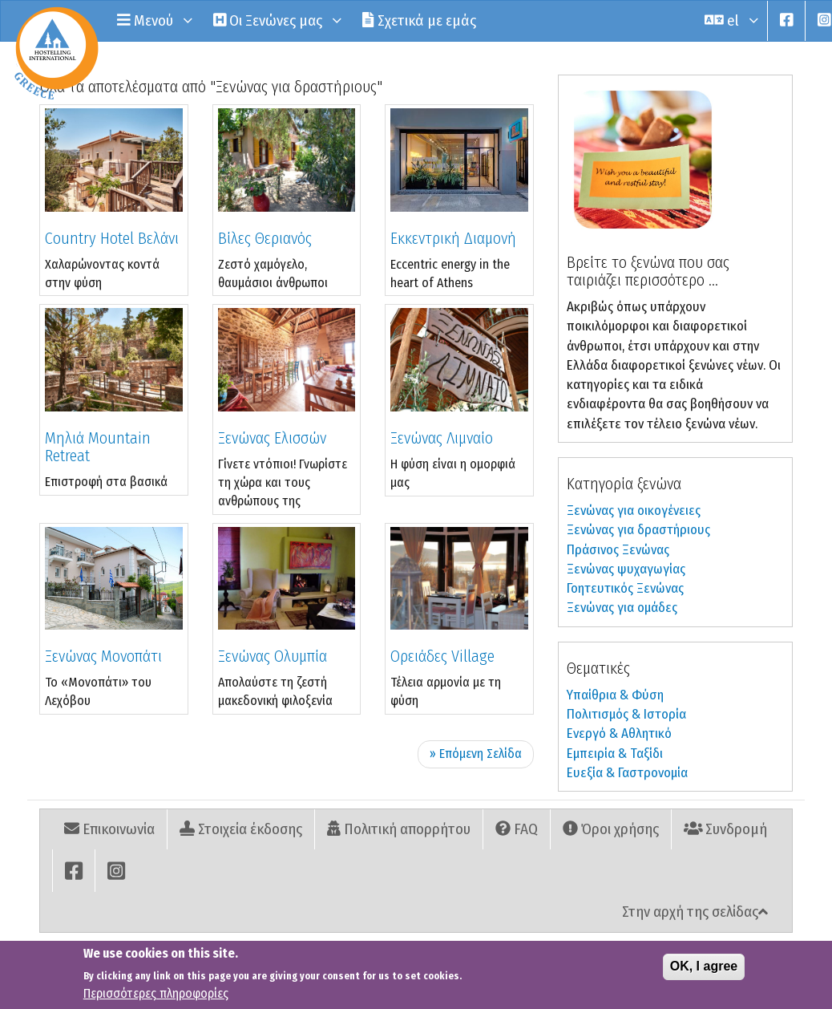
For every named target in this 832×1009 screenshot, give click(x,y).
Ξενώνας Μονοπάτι (103, 656)
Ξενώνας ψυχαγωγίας (626, 569)
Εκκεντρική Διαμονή (453, 238)
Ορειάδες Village (442, 656)
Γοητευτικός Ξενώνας (625, 588)
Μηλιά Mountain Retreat (98, 446)
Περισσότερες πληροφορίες (155, 996)
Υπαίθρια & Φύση (615, 695)
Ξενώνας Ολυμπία (272, 656)
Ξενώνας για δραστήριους (638, 529)
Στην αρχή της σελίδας (695, 911)
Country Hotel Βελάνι (112, 238)
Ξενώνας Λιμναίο (441, 438)
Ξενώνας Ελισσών (272, 438)
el (730, 20)
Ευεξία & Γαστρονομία (627, 772)
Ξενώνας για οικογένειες (634, 510)
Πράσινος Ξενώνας (618, 549)
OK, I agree (703, 969)
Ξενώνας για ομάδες (622, 607)
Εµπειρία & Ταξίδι (615, 753)
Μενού (153, 20)
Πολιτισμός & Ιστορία (626, 714)
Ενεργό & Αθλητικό (619, 733)
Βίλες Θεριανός (265, 238)
